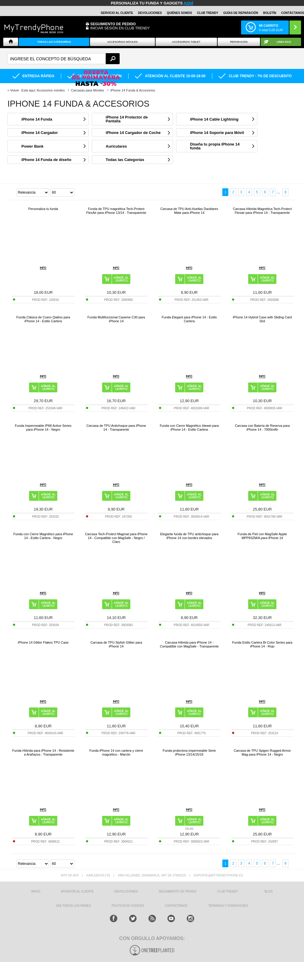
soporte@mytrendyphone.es (218, 875)
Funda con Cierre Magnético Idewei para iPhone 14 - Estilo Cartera (189, 427)
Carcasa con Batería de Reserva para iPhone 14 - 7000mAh (262, 427)
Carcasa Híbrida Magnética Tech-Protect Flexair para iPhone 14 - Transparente (262, 210)
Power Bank (32, 146)
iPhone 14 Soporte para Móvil (217, 133)
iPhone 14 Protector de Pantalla (127, 119)
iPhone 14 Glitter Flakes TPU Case (43, 642)
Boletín (269, 13)
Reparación (239, 41)
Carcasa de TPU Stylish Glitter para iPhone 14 (116, 644)
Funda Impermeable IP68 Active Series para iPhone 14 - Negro (43, 427)
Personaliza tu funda (43, 209)
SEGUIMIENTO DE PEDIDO (178, 891)
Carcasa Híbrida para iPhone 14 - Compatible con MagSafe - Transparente (189, 644)
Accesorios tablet (186, 41)
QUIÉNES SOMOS (179, 13)
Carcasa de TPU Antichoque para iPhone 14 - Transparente (116, 427)
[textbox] (63, 58)
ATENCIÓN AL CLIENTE (77, 891)
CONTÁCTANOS (292, 13)
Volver (14, 90)
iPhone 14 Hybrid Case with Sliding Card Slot (262, 319)
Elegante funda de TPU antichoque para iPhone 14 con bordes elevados (189, 536)
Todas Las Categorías (54, 41)
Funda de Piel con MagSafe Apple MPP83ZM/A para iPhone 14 (262, 536)
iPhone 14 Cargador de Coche (133, 133)
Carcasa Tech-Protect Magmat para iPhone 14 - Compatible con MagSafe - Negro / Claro (116, 538)
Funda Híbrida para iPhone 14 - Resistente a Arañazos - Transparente (43, 752)
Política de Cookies (128, 905)
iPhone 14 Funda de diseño (46, 160)
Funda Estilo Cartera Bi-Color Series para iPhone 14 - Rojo (262, 644)
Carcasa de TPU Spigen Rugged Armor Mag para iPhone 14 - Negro (262, 752)
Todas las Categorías (125, 160)
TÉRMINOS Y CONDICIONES (228, 905)
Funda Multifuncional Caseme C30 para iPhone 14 (116, 319)
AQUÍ (188, 3)
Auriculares (116, 146)
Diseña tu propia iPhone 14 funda (215, 146)
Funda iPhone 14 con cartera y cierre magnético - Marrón (116, 752)
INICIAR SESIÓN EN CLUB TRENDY (120, 28)
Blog (269, 891)
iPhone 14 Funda (36, 119)
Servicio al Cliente (117, 13)
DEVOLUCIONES (150, 13)
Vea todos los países (73, 905)
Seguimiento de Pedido (113, 24)
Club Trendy (207, 13)
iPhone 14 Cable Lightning (214, 119)
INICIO (35, 891)
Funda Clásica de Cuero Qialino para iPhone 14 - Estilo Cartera (43, 319)
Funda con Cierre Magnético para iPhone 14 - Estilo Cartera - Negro (43, 536)
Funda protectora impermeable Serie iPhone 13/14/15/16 (189, 752)
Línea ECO (284, 41)
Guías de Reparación (240, 13)
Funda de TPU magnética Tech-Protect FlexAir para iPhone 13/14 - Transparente (116, 210)
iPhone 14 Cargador (39, 133)
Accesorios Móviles (122, 41)
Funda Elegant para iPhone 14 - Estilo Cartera (189, 319)
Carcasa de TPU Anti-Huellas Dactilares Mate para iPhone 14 (189, 210)
